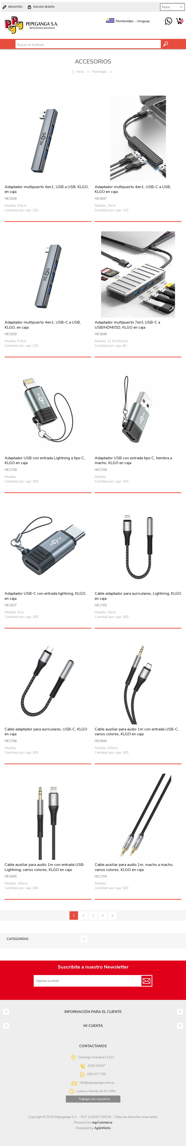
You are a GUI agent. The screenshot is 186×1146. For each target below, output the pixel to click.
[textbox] (88, 45)
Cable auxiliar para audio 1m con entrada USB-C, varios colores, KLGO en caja (137, 732)
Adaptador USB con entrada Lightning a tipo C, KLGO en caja (45, 461)
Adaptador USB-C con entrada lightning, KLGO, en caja (45, 596)
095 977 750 (168, 21)
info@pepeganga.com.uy (96, 1083)
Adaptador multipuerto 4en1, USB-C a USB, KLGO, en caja (43, 325)
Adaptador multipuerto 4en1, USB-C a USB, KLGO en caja (133, 189)
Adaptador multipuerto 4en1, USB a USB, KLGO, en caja (47, 189)
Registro (15, 7)
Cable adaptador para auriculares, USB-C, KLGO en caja (46, 732)
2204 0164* (96, 1066)
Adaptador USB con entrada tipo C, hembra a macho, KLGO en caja (133, 461)
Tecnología (99, 72)
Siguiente (112, 915)
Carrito (179, 21)
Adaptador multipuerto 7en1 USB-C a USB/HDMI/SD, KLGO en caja (127, 325)
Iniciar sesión (43, 7)
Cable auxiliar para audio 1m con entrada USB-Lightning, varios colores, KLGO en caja (45, 867)
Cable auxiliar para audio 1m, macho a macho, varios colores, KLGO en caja (134, 867)
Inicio (80, 72)
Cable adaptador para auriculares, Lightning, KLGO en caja (138, 596)
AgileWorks (102, 1128)
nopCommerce (102, 1122)
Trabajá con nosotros (94, 1099)
